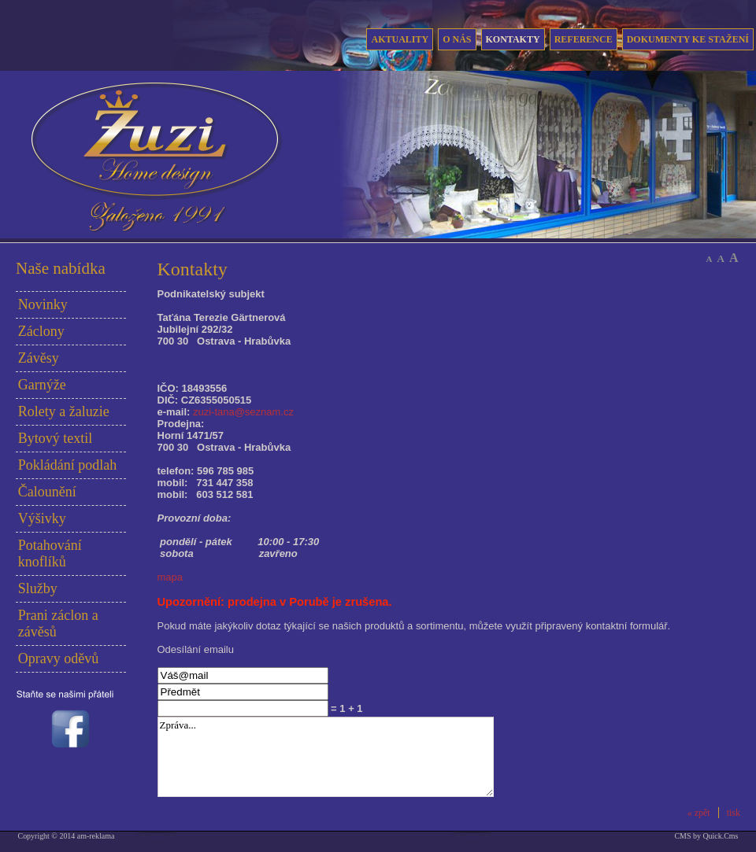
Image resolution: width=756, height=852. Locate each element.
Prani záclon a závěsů (58, 623)
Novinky (43, 304)
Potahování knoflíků (50, 553)
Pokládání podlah (67, 465)
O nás (457, 39)
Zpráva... (326, 757)
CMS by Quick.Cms (706, 836)
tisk (733, 812)
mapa (170, 577)
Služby (37, 588)
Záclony (41, 331)
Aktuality (399, 39)
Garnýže (42, 385)
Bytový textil (55, 438)
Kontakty (513, 39)
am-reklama (96, 836)
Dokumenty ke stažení (688, 39)
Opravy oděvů (58, 658)
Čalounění (47, 492)
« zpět (698, 812)
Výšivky (42, 518)
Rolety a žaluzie (63, 411)
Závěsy (38, 358)
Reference (583, 39)
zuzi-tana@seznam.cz (243, 412)
